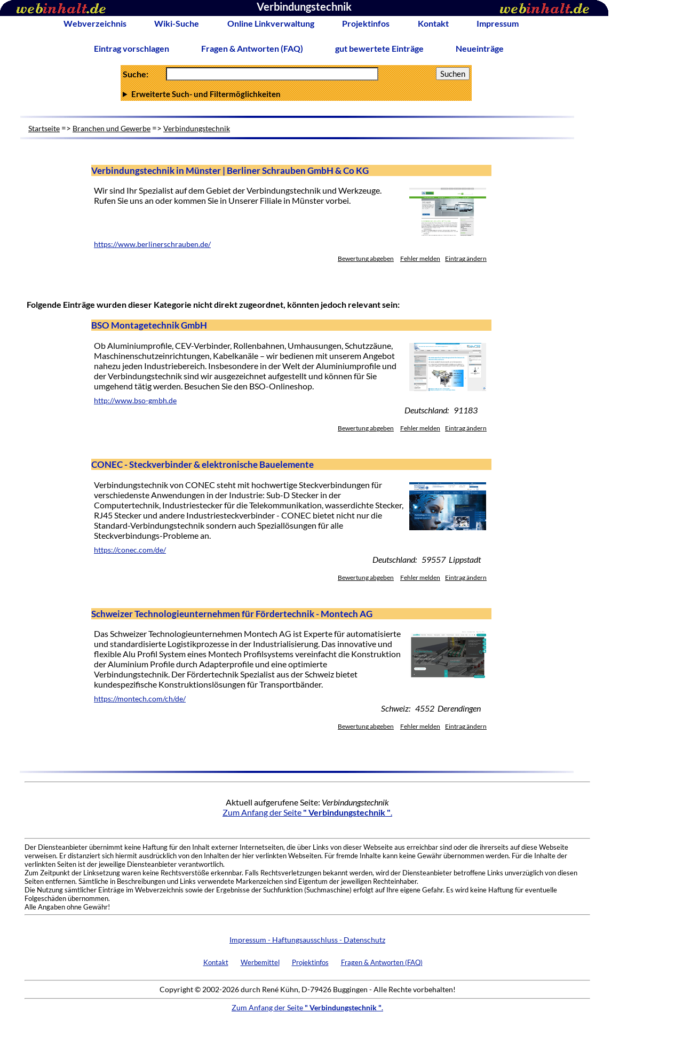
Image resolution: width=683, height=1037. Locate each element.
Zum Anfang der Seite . (307, 812)
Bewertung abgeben (366, 258)
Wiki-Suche (176, 23)
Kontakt (433, 23)
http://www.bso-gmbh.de (135, 400)
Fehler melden (420, 258)
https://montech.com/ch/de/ (140, 699)
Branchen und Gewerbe (111, 128)
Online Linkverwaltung (270, 23)
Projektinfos (366, 23)
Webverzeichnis (94, 23)
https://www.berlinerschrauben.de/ (152, 244)
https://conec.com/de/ (130, 550)
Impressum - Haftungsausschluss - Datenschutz (307, 939)
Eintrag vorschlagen (131, 48)
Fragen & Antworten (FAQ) (252, 48)
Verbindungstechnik (196, 128)
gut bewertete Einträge (379, 48)
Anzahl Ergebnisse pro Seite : (296, 94)
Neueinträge (479, 48)
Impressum (497, 23)
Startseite (44, 128)
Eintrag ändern (466, 258)
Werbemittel (260, 962)
